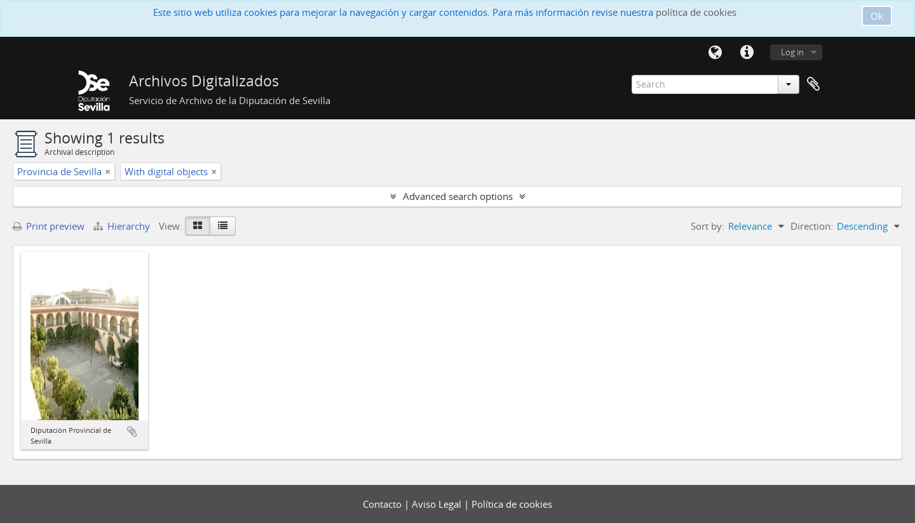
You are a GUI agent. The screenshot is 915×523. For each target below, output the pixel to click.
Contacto (383, 504)
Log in (792, 52)
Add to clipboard (132, 431)
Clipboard (813, 84)
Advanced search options (458, 196)
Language (715, 53)
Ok (877, 16)
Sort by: (707, 226)
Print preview (49, 226)
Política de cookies (511, 504)
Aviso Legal (438, 504)
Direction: (811, 226)
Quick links (746, 53)
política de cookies (696, 12)
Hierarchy (122, 226)
